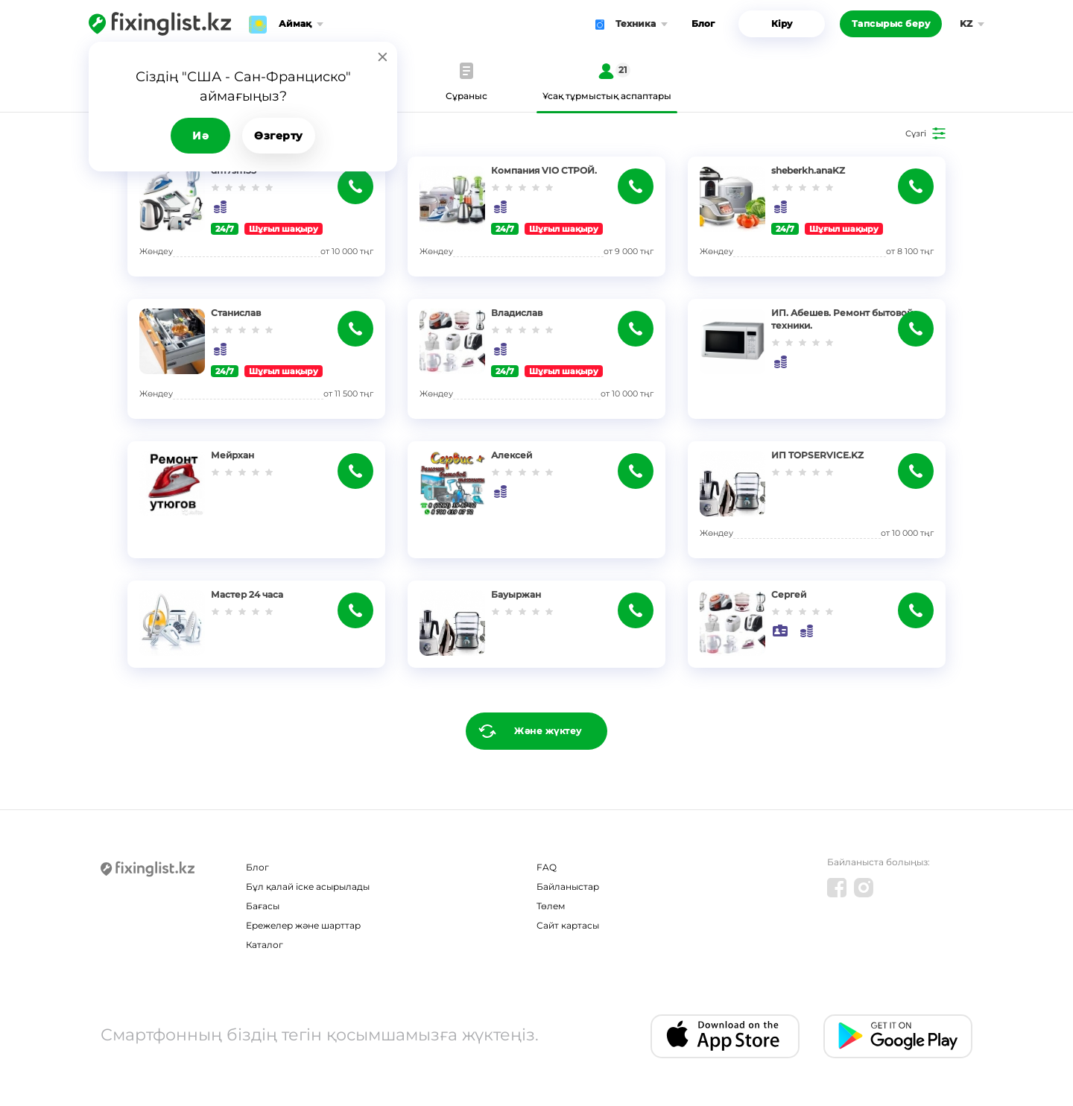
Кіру (781, 23)
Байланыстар (567, 886)
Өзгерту (278, 135)
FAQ (546, 867)
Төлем (550, 905)
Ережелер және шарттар (303, 925)
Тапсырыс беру (891, 23)
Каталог (264, 944)
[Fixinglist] (160, 24)
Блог (703, 23)
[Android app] (897, 1036)
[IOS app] (725, 1036)
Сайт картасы (567, 925)
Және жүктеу (548, 730)
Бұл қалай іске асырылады (308, 886)
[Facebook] (836, 887)
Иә (200, 135)
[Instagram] (863, 887)
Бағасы (262, 905)
